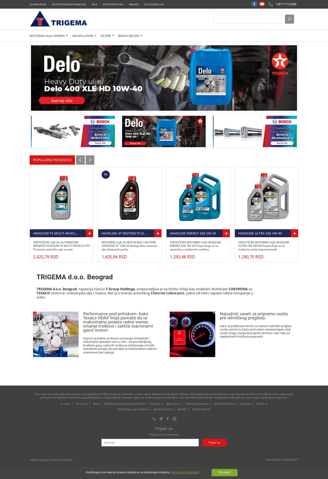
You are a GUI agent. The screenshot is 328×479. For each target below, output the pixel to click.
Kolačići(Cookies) (224, 403)
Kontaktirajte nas (113, 4)
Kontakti (155, 403)
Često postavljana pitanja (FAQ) (69, 4)
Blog (94, 4)
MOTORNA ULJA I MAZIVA (49, 36)
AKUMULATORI (84, 36)
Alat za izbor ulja (154, 4)
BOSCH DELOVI (130, 36)
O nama (65, 403)
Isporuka (245, 403)
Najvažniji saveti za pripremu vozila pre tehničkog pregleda (254, 315)
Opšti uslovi (173, 403)
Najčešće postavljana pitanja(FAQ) (124, 403)
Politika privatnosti (197, 403)
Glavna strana (38, 4)
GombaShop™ (289, 459)
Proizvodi (81, 403)
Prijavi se (133, 4)
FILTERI (107, 36)
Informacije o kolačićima (184, 472)
